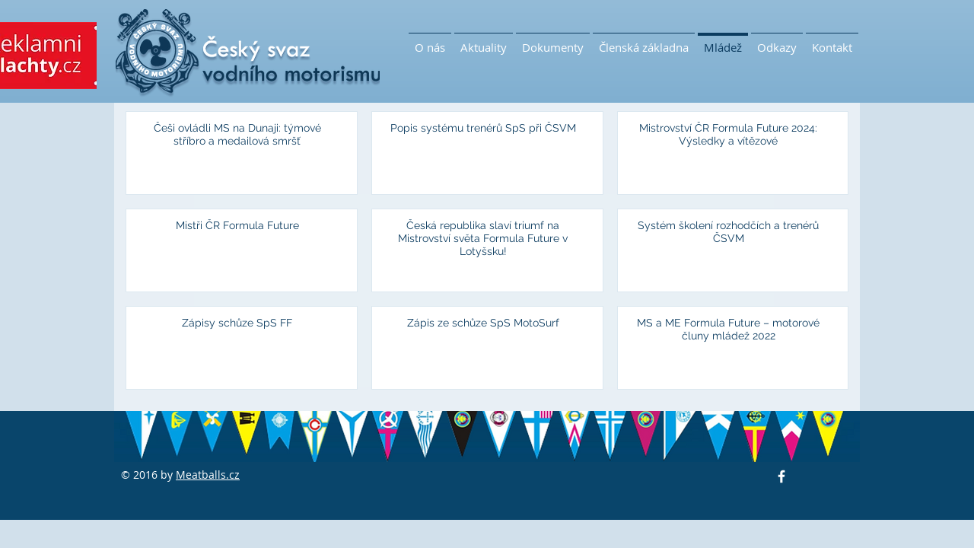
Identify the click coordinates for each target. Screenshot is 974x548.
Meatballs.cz (208, 474)
